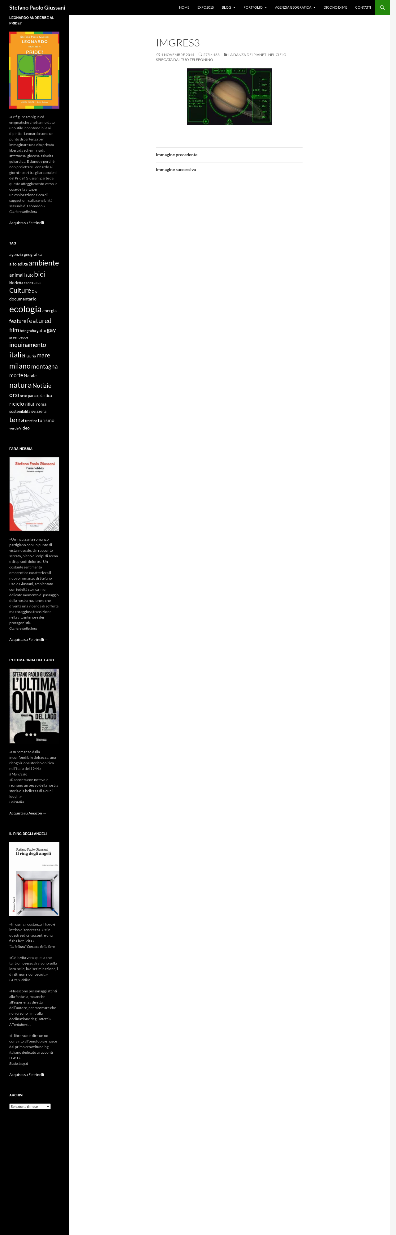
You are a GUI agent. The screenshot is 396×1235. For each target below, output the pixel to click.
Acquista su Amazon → (27, 813)
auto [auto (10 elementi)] (29, 275)
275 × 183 (211, 54)
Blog (226, 7)
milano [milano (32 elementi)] (20, 365)
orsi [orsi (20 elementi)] (14, 394)
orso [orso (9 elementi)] (23, 395)
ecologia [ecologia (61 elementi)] (25, 308)
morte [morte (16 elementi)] (16, 375)
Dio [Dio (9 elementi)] (34, 291)
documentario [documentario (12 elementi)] (23, 298)
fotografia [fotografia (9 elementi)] (28, 330)
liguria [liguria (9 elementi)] (31, 356)
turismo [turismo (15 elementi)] (46, 420)
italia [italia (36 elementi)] (17, 354)
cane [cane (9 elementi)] (28, 282)
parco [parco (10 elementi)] (33, 395)
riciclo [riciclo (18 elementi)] (16, 403)
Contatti (363, 7)
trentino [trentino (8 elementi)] (31, 421)
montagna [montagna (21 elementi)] (44, 366)
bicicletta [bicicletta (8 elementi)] (16, 283)
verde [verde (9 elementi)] (14, 428)
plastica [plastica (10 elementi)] (45, 395)
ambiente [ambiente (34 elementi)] (43, 262)
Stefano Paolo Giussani (37, 7)
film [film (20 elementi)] (14, 329)
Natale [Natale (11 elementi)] (30, 375)
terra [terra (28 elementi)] (16, 419)
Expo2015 (205, 7)
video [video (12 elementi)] (24, 427)
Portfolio (253, 7)
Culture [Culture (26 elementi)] (20, 290)
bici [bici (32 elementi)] (39, 274)
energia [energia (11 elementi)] (49, 310)
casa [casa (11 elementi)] (36, 282)
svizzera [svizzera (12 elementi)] (38, 411)
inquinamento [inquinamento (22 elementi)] (27, 344)
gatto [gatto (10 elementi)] (41, 330)
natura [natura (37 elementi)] (20, 384)
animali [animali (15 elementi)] (17, 275)
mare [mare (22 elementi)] (43, 355)
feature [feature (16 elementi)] (17, 321)
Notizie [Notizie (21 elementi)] (41, 385)
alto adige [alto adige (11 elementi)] (18, 263)
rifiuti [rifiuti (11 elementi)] (30, 404)
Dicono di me (335, 7)
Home (184, 7)
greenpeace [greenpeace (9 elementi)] (18, 337)
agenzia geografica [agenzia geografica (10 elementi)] (25, 254)
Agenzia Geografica (293, 7)
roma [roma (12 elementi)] (41, 404)
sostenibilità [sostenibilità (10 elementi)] (20, 411)
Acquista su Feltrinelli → (28, 222)
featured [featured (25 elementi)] (39, 320)
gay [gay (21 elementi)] (51, 329)
